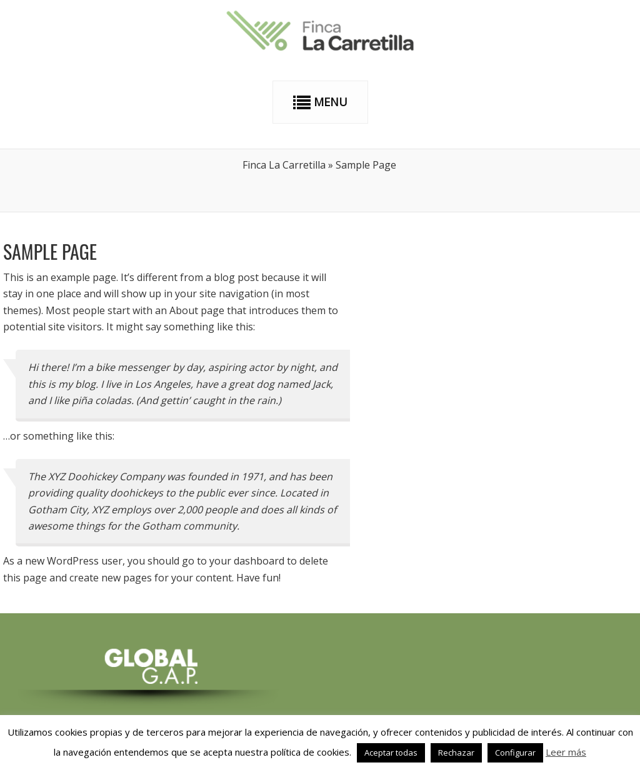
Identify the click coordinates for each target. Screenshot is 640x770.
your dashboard (246, 561)
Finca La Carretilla (284, 165)
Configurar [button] (515, 752)
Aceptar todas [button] (391, 752)
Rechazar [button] (456, 752)
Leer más (566, 752)
